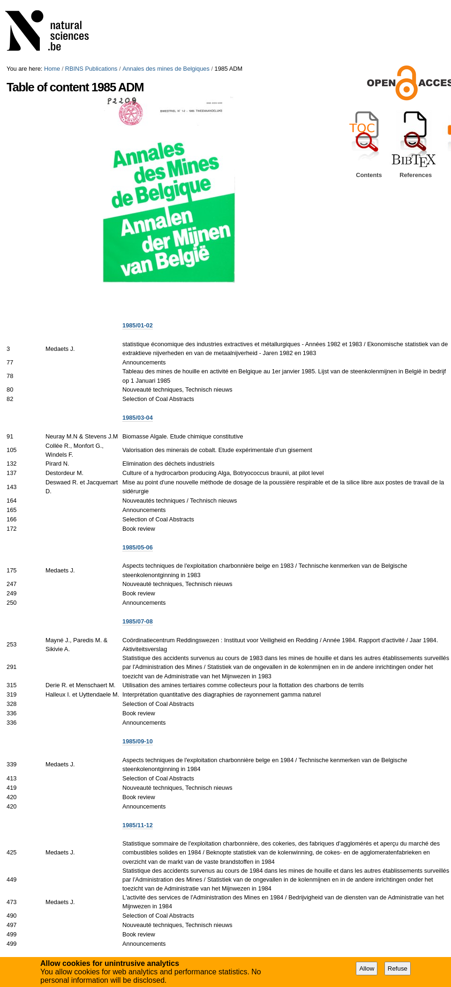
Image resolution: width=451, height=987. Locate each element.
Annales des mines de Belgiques (166, 68)
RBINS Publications (91, 68)
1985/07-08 (137, 621)
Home (52, 68)
